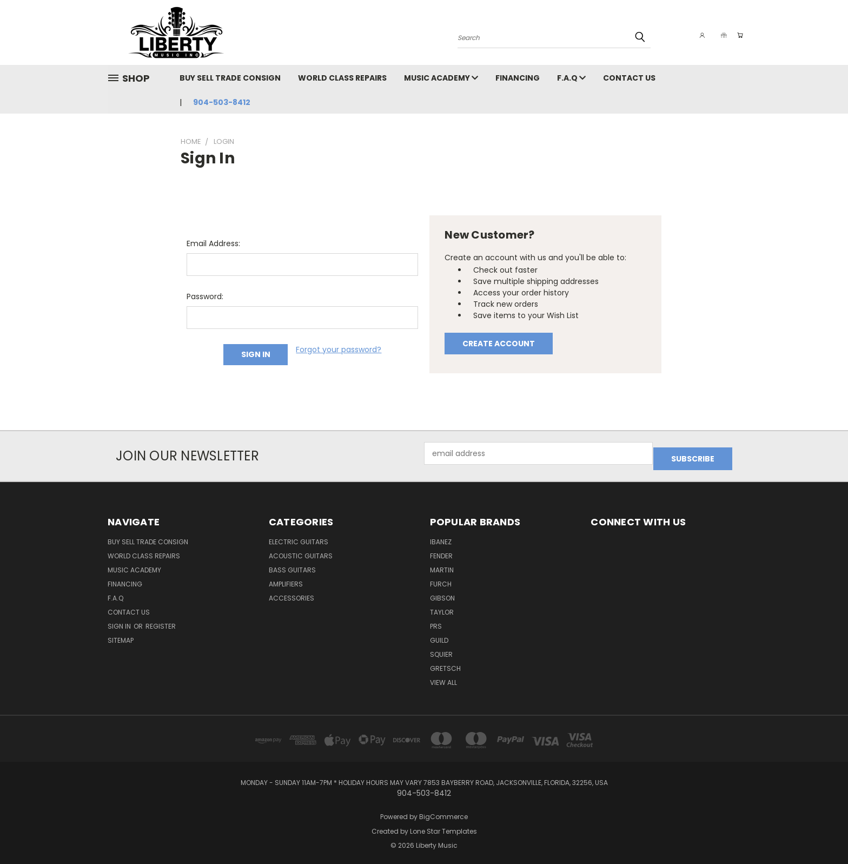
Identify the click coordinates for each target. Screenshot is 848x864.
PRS (436, 620)
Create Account (498, 343)
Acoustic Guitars (301, 550)
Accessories (291, 592)
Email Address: (213, 243)
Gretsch (445, 663)
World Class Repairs (342, 77)
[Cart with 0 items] (737, 35)
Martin (442, 564)
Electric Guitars (298, 536)
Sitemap (121, 634)
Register (160, 620)
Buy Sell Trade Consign (230, 77)
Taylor (442, 606)
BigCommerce (443, 811)
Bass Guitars (292, 564)
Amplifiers (286, 578)
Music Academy (441, 77)
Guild (439, 634)
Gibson (442, 592)
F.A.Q (571, 77)
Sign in (120, 620)
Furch (441, 578)
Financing (517, 77)
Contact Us (629, 77)
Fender (441, 550)
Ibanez (441, 536)
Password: (205, 296)
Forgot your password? (338, 349)
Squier (441, 649)
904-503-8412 (221, 102)
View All (443, 677)
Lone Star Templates (443, 825)
